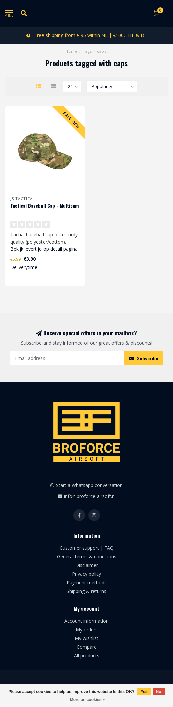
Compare (87, 647)
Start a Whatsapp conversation (89, 485)
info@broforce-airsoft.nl (90, 496)
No (158, 691)
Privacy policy (86, 574)
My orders (87, 629)
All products (86, 655)
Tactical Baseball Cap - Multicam (44, 205)
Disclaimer (86, 565)
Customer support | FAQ (87, 547)
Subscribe (143, 358)
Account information (86, 621)
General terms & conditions (86, 556)
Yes (144, 691)
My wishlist (86, 638)
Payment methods (87, 582)
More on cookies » (87, 699)
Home (71, 51)
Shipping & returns (86, 591)
